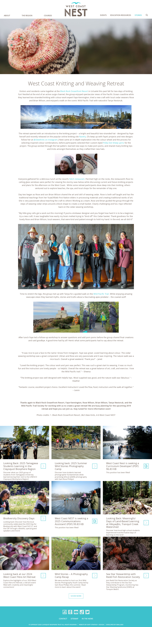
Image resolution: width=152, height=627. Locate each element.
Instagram (64, 612)
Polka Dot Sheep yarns (113, 142)
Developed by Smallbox (114, 625)
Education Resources (120, 15)
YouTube (76, 612)
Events (103, 15)
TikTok (82, 612)
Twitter (87, 612)
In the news (87, 618)
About (7, 15)
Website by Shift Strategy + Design (91, 625)
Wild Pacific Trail (101, 294)
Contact (63, 618)
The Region (27, 15)
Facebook (70, 612)
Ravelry (82, 136)
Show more (76, 596)
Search (146, 15)
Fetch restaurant (76, 179)
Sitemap (74, 618)
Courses (48, 15)
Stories (138, 15)
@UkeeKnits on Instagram (46, 139)
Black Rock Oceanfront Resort (74, 91)
